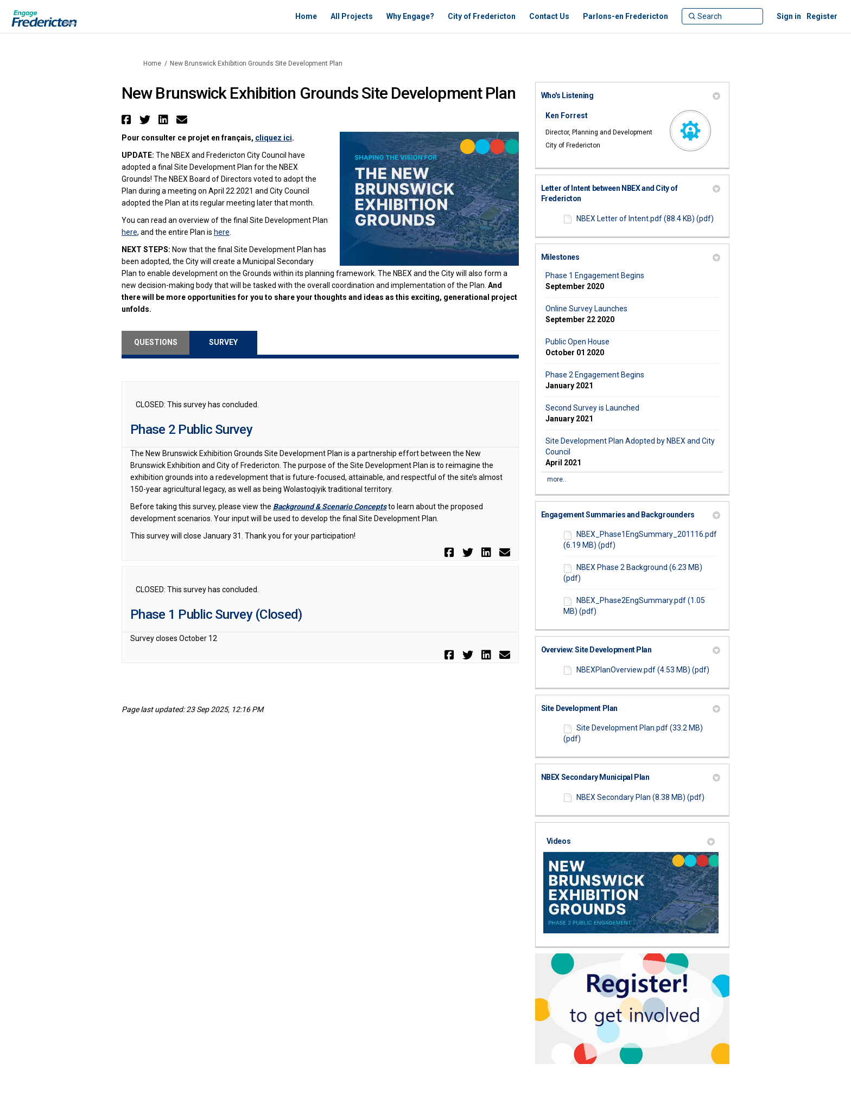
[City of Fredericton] (481, 16)
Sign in (789, 16)
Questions (155, 342)
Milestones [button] (630, 257)
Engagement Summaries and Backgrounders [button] (630, 514)
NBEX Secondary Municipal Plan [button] (630, 777)
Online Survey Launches (586, 308)
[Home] (306, 16)
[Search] (722, 16)
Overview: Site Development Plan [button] (630, 649)
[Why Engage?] (410, 16)
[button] (128, 119)
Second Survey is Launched (592, 407)
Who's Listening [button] (630, 95)
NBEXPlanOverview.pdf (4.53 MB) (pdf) (642, 669)
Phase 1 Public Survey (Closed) (216, 614)
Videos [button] (631, 841)
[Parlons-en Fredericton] (625, 16)
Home (152, 63)
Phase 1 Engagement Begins (594, 275)
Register (821, 16)
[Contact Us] (549, 16)
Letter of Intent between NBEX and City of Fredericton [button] (630, 193)
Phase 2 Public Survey (191, 429)
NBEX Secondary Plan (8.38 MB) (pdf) (640, 797)
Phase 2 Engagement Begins (594, 374)
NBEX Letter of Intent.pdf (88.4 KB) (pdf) (645, 218)
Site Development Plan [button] (630, 708)
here (129, 232)
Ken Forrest (566, 115)
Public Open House (577, 341)
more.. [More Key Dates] (556, 479)
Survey (223, 342)
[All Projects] (352, 16)
